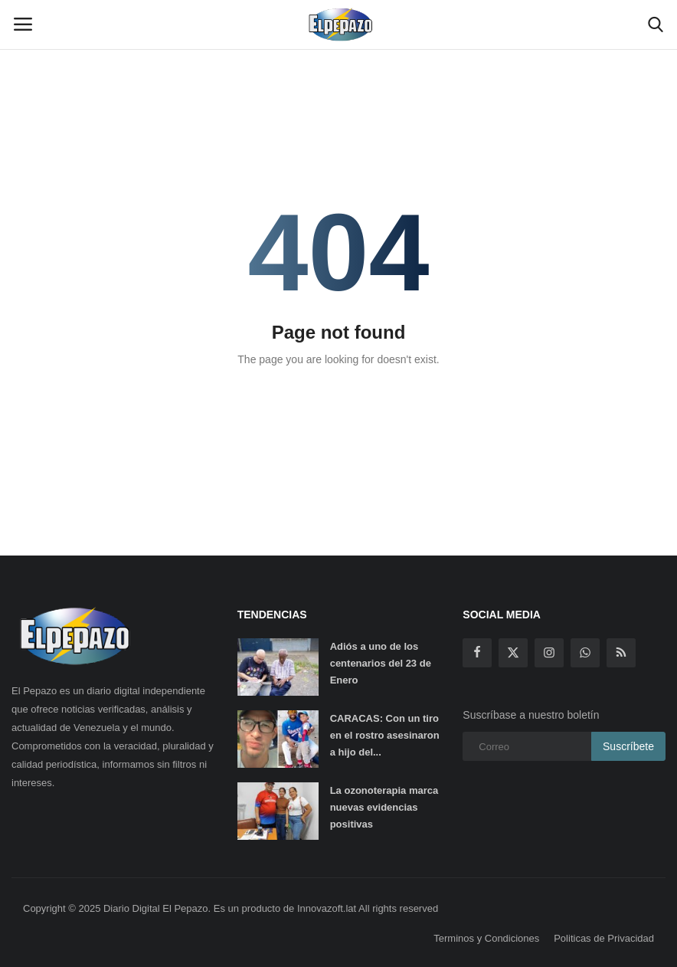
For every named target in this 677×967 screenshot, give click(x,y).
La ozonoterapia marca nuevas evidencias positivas (384, 807)
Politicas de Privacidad (604, 938)
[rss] (621, 652)
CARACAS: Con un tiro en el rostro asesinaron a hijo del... (385, 735)
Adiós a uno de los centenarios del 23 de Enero (380, 663)
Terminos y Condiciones (486, 938)
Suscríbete (628, 746)
